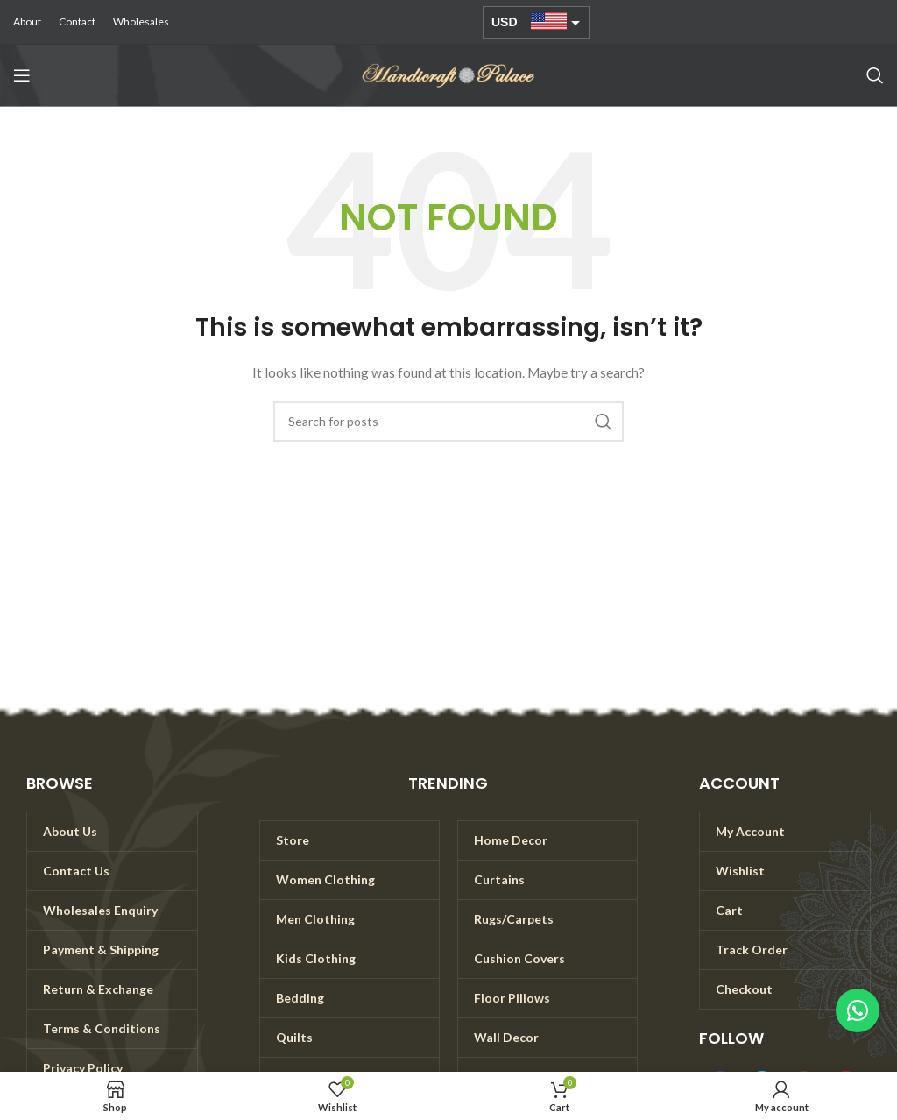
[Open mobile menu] (21, 75)
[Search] (875, 75)
